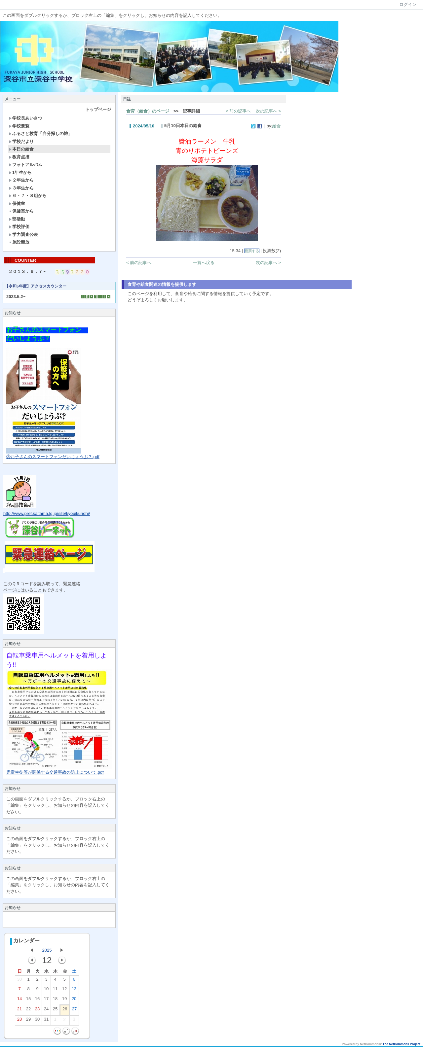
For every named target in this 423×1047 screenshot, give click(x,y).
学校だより (21, 141)
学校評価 (19, 226)
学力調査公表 (23, 234)
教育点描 (19, 156)
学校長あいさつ (25, 118)
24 (46, 1011)
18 (55, 1001)
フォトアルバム (25, 164)
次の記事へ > (268, 111)
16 (37, 1001)
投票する (252, 251)
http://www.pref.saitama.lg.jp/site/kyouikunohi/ (46, 514)
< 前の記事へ (238, 111)
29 (28, 1021)
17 (46, 1001)
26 (64, 1011)
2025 (47, 950)
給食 (276, 125)
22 (28, 1011)
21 (19, 1011)
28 (19, 1021)
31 (46, 1021)
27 (74, 1011)
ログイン (407, 4)
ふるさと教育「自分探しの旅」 (40, 133)
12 (64, 991)
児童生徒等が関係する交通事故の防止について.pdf (55, 772)
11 (55, 991)
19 (64, 1001)
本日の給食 (21, 149)
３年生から (21, 188)
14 (19, 1001)
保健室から (21, 211)
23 (37, 1011)
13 (74, 991)
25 (55, 1011)
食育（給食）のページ (147, 111)
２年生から (21, 180)
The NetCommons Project (401, 1044)
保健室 (17, 203)
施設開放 (19, 242)
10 (46, 991)
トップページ (98, 109)
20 (74, 1001)
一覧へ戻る (203, 262)
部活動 (17, 219)
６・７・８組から (28, 195)
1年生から (20, 172)
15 (28, 1001)
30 (19, 981)
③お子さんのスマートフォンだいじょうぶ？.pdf (52, 457)
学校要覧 (19, 125)
